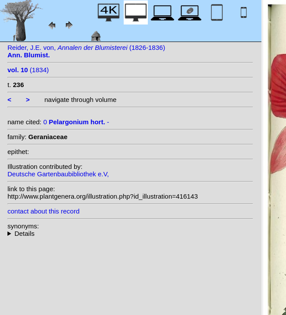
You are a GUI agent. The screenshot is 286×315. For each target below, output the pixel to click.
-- (130, 233)
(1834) (28, 70)
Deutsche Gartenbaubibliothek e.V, (58, 174)
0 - (76, 122)
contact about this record (43, 211)
